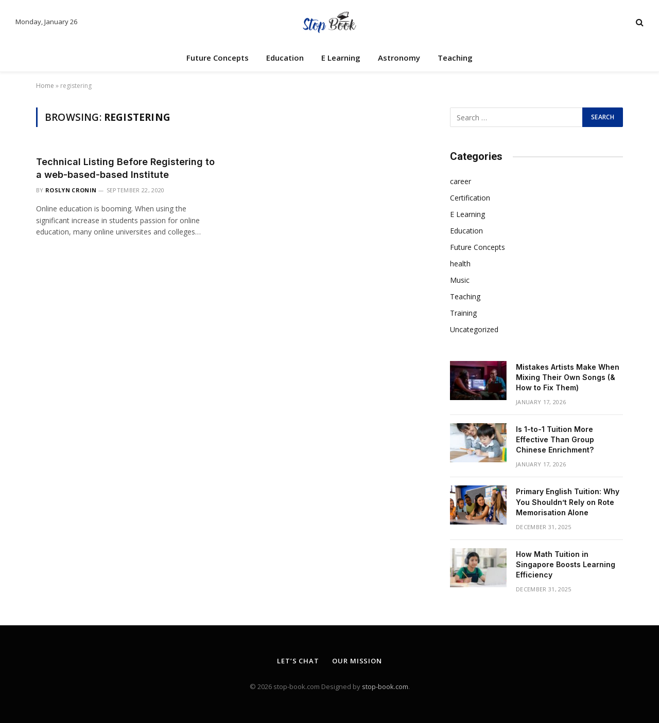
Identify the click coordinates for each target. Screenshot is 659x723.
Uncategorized (474, 329)
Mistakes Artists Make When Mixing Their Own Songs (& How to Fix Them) (567, 377)
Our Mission (357, 660)
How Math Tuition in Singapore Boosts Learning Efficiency (565, 564)
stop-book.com (385, 686)
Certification (470, 198)
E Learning (340, 57)
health (460, 263)
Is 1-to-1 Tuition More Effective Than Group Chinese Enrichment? (555, 439)
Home (45, 85)
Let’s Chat (298, 660)
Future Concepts (217, 57)
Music (460, 280)
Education (285, 57)
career (460, 181)
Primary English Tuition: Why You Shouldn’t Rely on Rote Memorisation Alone (567, 501)
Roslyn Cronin (70, 190)
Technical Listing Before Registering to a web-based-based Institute (125, 167)
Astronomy (399, 57)
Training (463, 313)
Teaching (455, 57)
